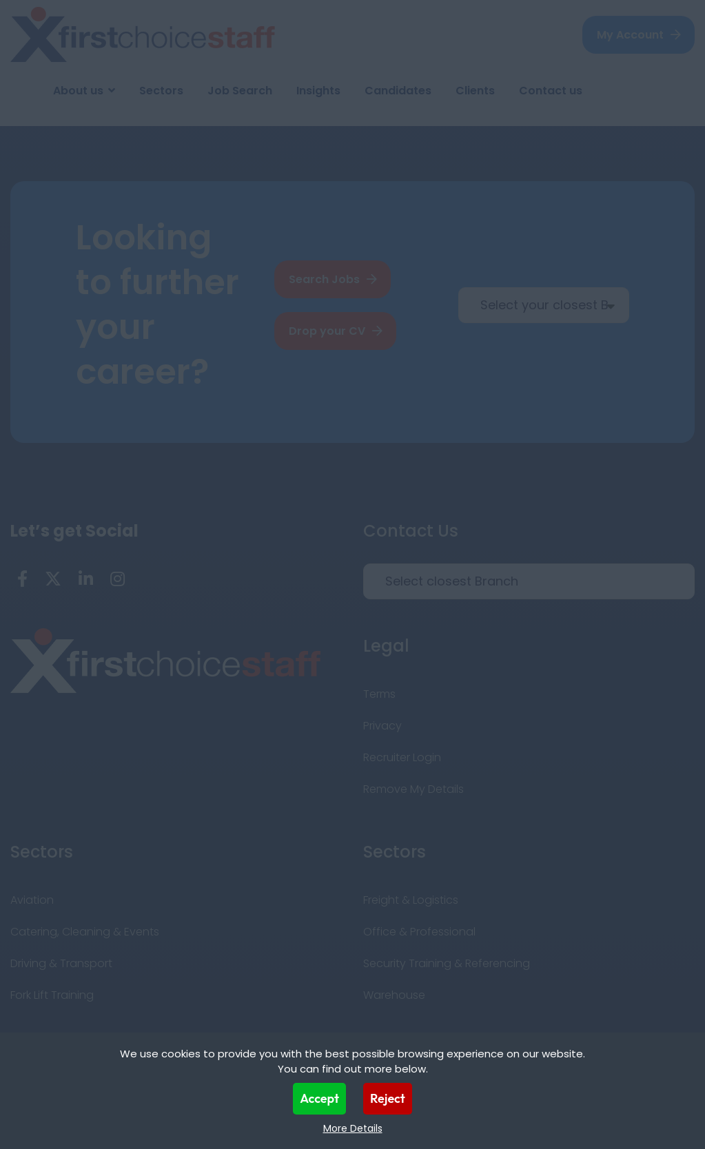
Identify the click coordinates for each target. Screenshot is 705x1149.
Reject (387, 1098)
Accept (319, 1098)
